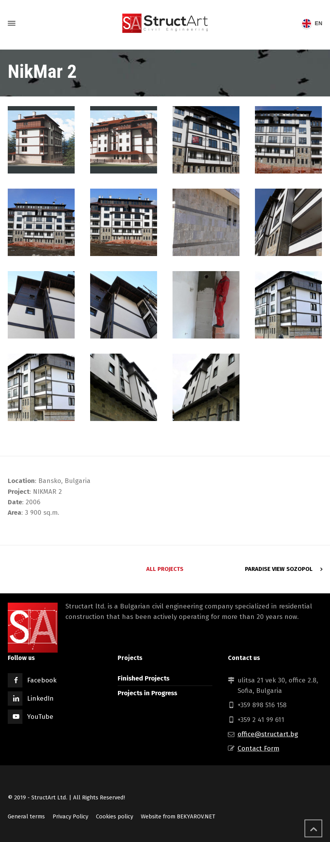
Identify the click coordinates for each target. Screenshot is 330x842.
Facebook (41, 680)
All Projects (164, 568)
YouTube (40, 717)
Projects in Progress (147, 693)
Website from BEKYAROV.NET (178, 816)
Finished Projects (143, 678)
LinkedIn (40, 698)
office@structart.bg (268, 734)
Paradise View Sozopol (279, 568)
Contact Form (258, 748)
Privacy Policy (70, 816)
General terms (26, 816)
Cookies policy (114, 816)
